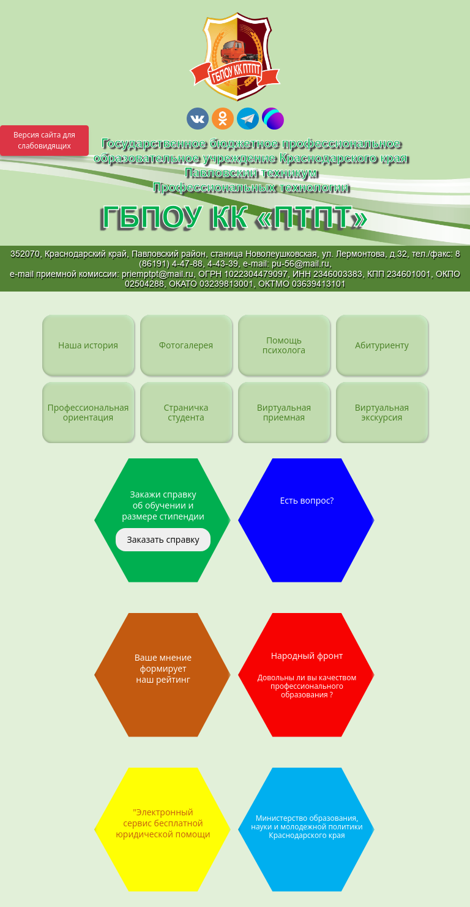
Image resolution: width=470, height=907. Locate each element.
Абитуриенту (381, 345)
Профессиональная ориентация (88, 412)
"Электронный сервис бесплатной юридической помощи (163, 823)
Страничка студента (185, 412)
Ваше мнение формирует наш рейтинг (163, 668)
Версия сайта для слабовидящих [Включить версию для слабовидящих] (44, 140)
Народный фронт (307, 675)
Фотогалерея (186, 345)
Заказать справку (163, 539)
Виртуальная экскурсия (382, 412)
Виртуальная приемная (284, 412)
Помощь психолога (284, 345)
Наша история (88, 345)
